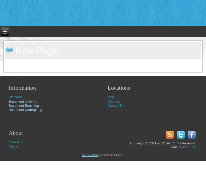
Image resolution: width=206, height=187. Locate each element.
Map (111, 97)
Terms (13, 146)
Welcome (16, 97)
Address (114, 101)
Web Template (90, 155)
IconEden (190, 147)
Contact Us (116, 106)
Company (16, 142)
